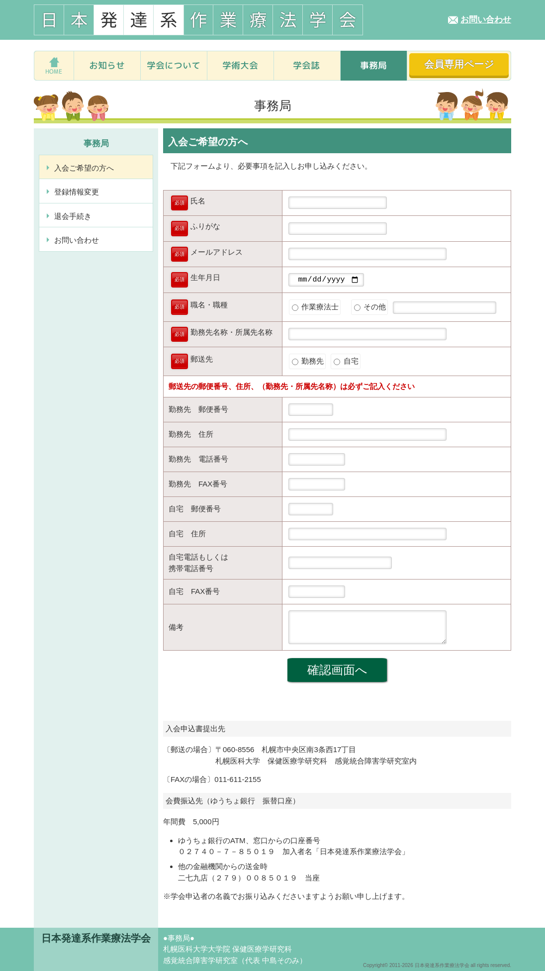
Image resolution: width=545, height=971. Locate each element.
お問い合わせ (485, 19)
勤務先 (308, 362)
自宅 (346, 362)
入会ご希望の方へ (84, 168)
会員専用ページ (459, 64)
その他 (370, 308)
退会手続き (72, 216)
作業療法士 (315, 308)
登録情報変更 (76, 192)
